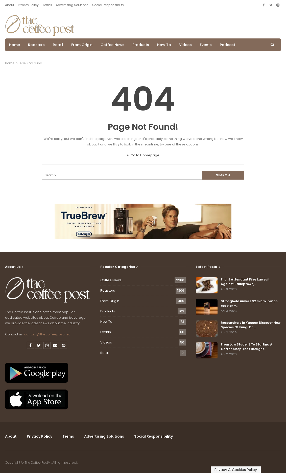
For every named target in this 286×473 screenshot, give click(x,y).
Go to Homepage (143, 155)
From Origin (81, 44)
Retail (58, 44)
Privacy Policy (28, 5)
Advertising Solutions (72, 5)
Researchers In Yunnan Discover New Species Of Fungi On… (250, 324)
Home (14, 44)
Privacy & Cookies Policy (236, 469)
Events (206, 44)
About (9, 5)
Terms (47, 5)
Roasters (36, 44)
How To (164, 44)
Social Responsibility (108, 5)
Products (140, 44)
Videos (185, 44)
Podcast (227, 44)
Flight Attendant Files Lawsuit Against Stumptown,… (245, 281)
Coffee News (112, 44)
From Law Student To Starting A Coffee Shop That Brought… (246, 346)
